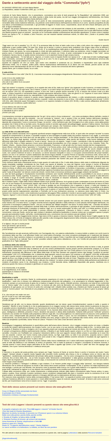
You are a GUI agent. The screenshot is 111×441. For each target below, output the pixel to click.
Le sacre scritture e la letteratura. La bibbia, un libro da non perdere (29, 427)
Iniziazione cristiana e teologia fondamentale (20, 395)
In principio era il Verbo (11, 393)
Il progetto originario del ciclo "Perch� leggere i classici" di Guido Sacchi (32, 409)
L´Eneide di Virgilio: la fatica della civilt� (18, 417)
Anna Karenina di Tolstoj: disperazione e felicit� (22, 421)
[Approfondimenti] (9, 438)
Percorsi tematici (95, 433)
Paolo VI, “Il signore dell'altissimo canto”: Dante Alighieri (25, 425)
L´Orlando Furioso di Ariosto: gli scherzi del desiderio (24, 419)
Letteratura (72, 433)
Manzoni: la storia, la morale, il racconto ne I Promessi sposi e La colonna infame (35, 413)
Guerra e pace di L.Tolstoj (12, 423)
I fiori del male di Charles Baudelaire (17, 411)
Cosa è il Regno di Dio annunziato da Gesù (19, 391)
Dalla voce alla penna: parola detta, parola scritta (22, 415)
